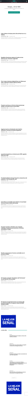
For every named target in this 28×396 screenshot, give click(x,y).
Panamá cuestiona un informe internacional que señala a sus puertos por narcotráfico (12, 106)
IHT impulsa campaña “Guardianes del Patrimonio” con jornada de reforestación (13, 278)
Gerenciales (11, 343)
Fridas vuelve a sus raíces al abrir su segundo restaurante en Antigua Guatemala (18, 345)
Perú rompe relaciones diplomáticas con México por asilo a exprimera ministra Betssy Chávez (13, 82)
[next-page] (3, 311)
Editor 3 (5, 204)
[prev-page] (1, 311)
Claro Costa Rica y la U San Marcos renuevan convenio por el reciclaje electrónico (18, 372)
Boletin (2, 204)
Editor (7, 36)
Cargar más (14, 377)
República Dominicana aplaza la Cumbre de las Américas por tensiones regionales (12, 58)
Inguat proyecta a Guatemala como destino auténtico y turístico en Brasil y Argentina (11, 130)
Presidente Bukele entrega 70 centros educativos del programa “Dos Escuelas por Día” (14, 178)
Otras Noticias (3, 36)
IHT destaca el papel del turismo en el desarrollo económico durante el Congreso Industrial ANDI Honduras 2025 (12, 303)
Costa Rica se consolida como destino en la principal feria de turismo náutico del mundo (13, 202)
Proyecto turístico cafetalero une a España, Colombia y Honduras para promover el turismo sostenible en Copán (12, 228)
